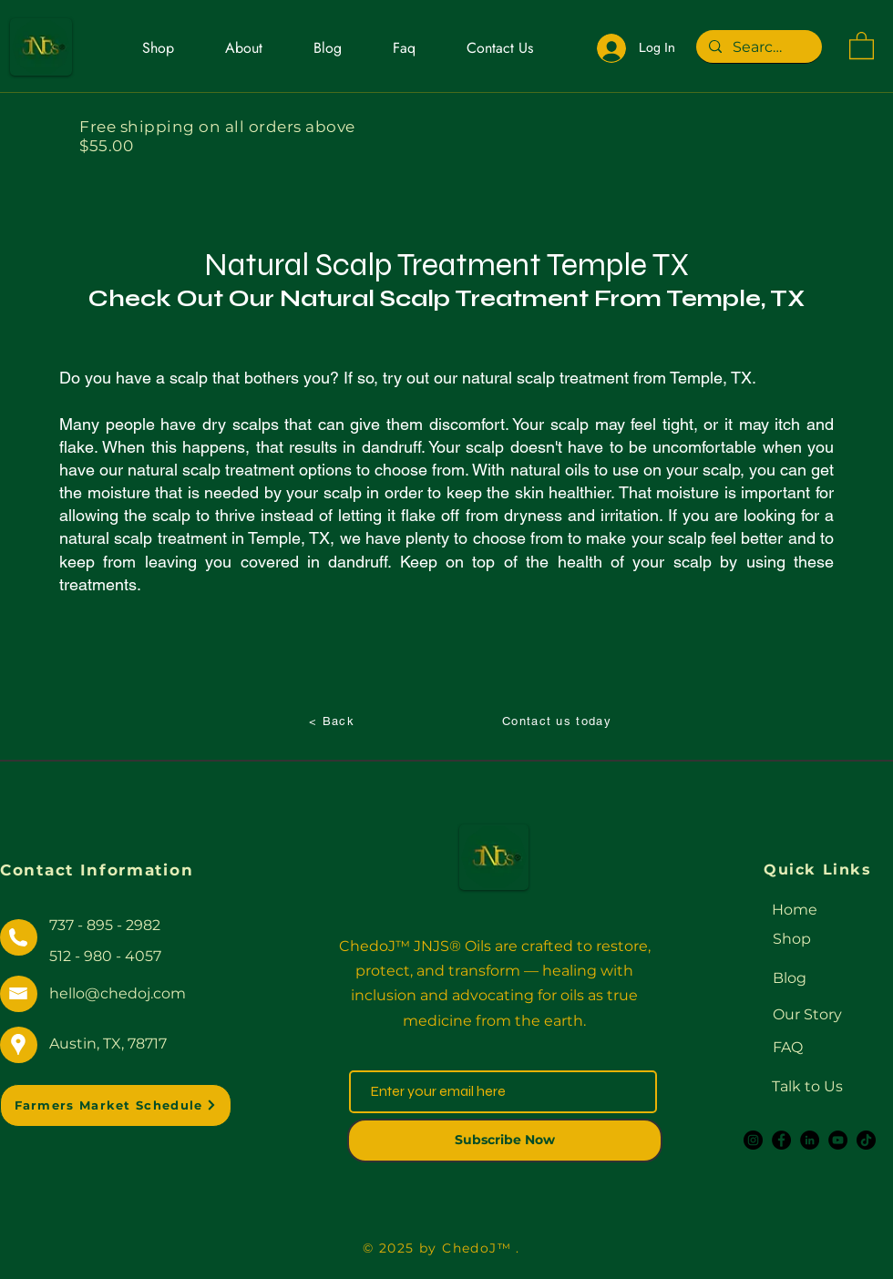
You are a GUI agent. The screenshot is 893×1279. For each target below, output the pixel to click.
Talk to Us (807, 1086)
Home (794, 909)
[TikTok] (866, 1140)
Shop (792, 938)
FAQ (788, 1047)
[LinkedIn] (809, 1140)
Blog (789, 978)
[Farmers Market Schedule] (115, 1105)
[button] (861, 44)
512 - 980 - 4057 (105, 956)
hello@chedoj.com (117, 993)
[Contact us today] (558, 720)
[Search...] (758, 47)
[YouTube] (837, 1140)
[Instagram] (753, 1140)
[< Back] (333, 720)
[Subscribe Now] (504, 1140)
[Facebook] (781, 1140)
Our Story (807, 1014)
